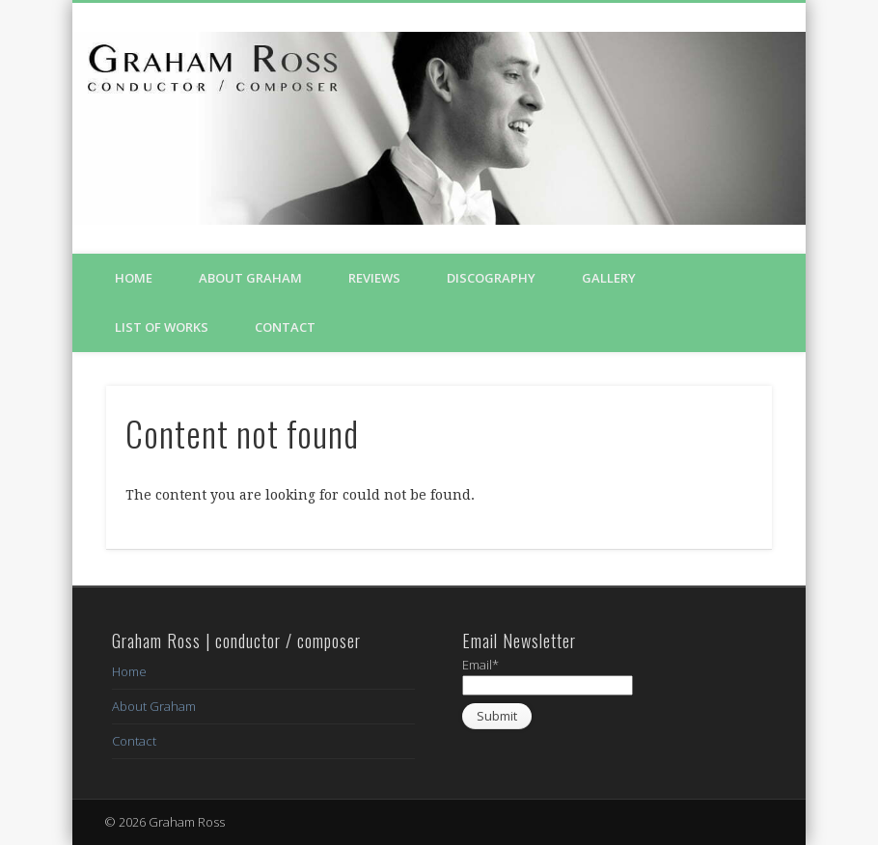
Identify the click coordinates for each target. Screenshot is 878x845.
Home (133, 277)
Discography (491, 277)
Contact (285, 327)
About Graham (250, 277)
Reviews (374, 277)
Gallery (609, 277)
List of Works (161, 327)
